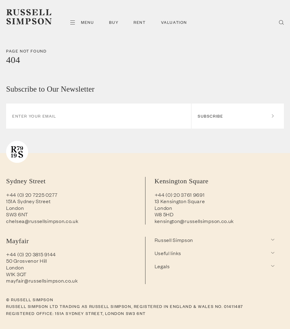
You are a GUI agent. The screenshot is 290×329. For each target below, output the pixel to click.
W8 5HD (164, 214)
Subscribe (236, 116)
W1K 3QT (16, 274)
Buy (113, 22)
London (15, 207)
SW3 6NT (17, 214)
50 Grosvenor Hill (26, 260)
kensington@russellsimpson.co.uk (194, 221)
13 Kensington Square (180, 201)
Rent (139, 22)
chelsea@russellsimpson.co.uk (42, 221)
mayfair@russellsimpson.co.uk (42, 280)
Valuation (174, 22)
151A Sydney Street (28, 201)
